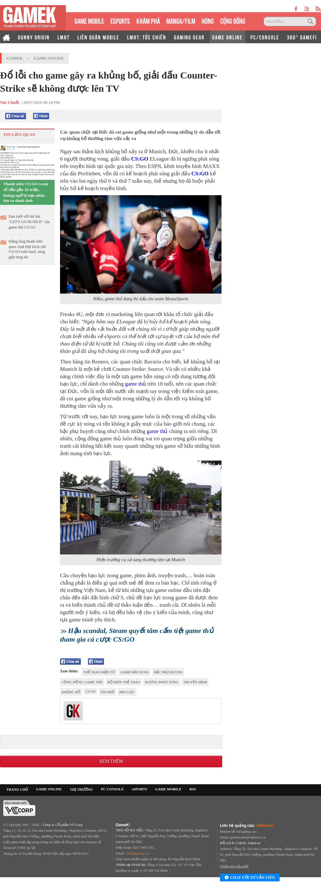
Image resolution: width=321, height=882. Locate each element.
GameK (14, 58)
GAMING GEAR (189, 36)
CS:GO (139, 159)
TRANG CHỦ (17, 789)
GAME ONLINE (227, 36)
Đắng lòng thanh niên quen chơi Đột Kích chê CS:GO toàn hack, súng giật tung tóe (27, 249)
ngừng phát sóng (161, 682)
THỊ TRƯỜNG (81, 789)
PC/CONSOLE (264, 36)
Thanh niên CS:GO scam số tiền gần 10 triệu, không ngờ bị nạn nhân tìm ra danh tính (25, 192)
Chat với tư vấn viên (250, 877)
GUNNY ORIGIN (34, 36)
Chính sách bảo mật (234, 866)
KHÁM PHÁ (148, 20)
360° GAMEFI (302, 36)
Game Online (49, 58)
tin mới (107, 692)
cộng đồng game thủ (82, 682)
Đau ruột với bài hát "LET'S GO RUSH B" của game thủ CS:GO (29, 221)
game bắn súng (134, 672)
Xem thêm (111, 761)
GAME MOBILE (89, 20)
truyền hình (195, 682)
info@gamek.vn (137, 853)
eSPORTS (120, 20)
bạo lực (127, 692)
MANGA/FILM (180, 20)
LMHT (63, 36)
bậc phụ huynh (168, 672)
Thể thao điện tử (99, 672)
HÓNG (208, 20)
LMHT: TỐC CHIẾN (146, 36)
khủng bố (71, 692)
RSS (192, 789)
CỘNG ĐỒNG (232, 20)
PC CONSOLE (112, 789)
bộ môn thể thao (124, 682)
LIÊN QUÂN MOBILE (98, 36)
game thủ (135, 384)
